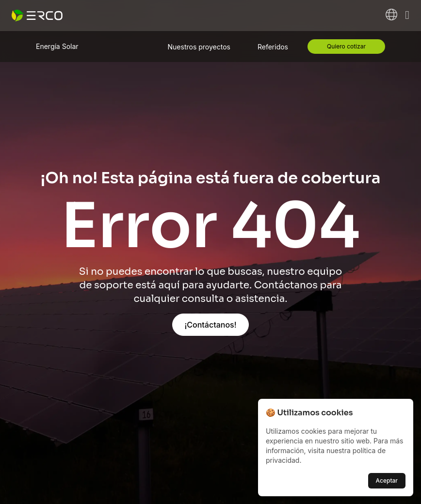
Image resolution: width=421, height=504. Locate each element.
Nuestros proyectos (199, 47)
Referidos (273, 47)
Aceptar (387, 480)
